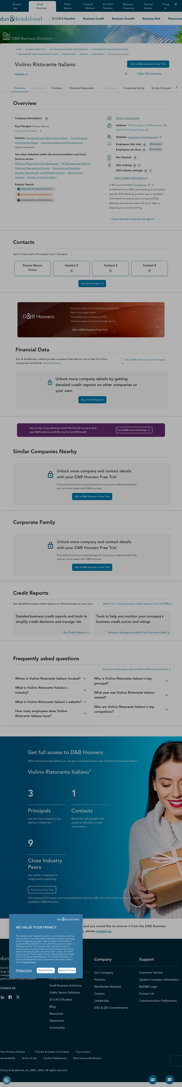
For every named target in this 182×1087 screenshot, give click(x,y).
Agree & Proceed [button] (67, 970)
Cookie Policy (29, 962)
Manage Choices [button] (24, 970)
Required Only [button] (46, 970)
